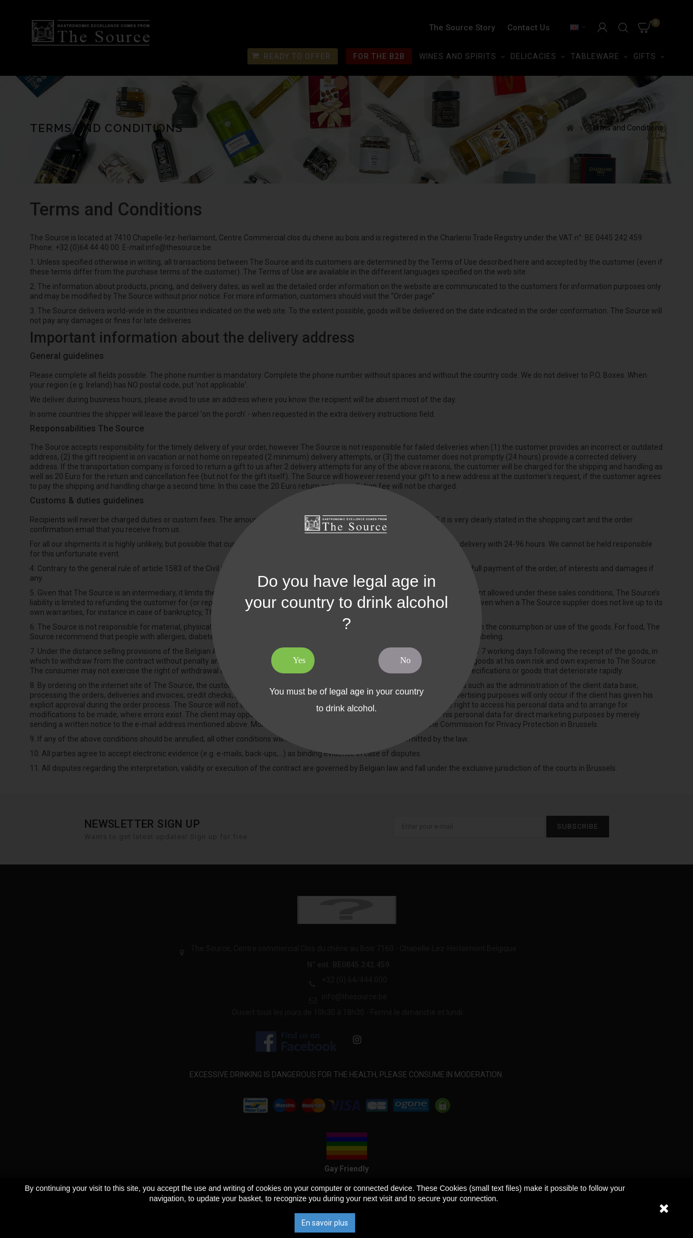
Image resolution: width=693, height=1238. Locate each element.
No (405, 660)
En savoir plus (325, 1223)
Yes (299, 660)
